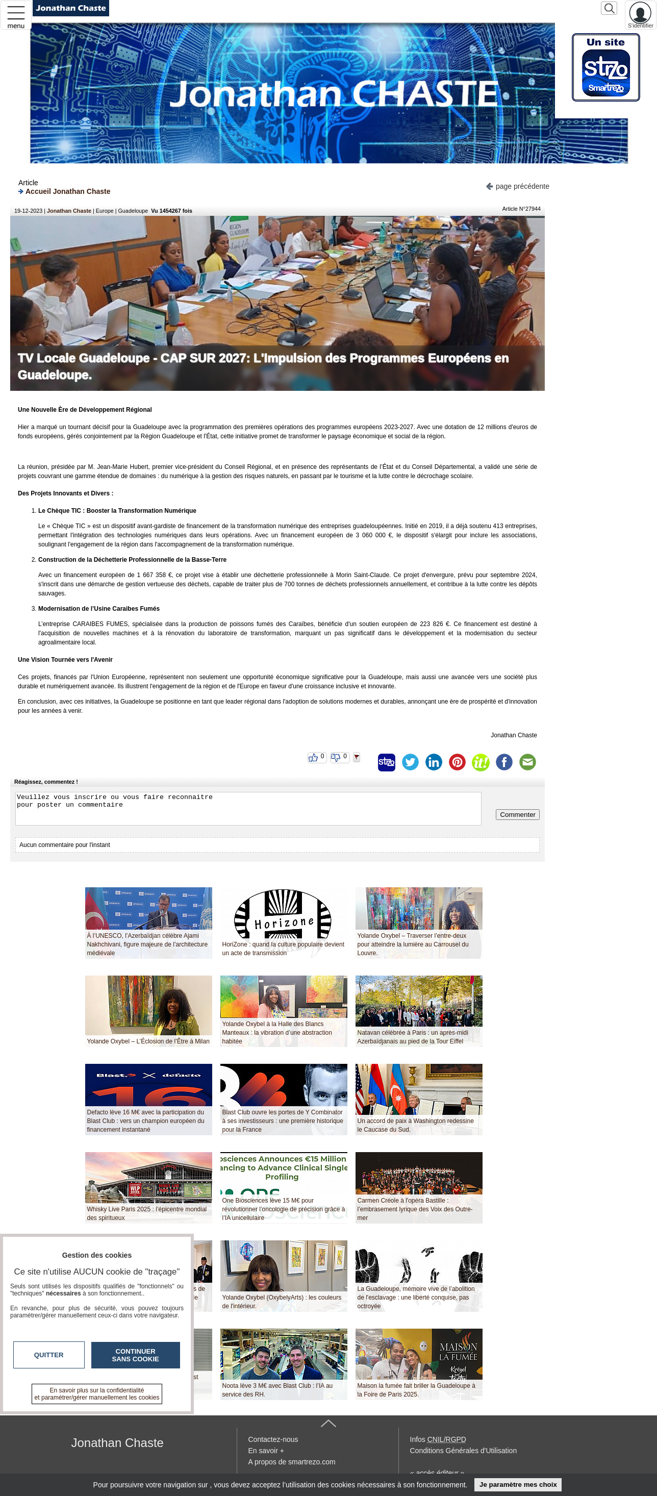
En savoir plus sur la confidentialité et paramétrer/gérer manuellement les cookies (97, 1394)
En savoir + (266, 1451)
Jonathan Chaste (69, 211)
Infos (438, 1439)
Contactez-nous (273, 1439)
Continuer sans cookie (135, 1355)
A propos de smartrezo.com (292, 1462)
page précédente (517, 185)
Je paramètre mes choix (518, 1484)
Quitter (49, 1355)
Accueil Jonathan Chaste (64, 191)
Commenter (518, 814)
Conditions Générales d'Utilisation (463, 1451)
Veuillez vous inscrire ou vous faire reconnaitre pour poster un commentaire (248, 809)
